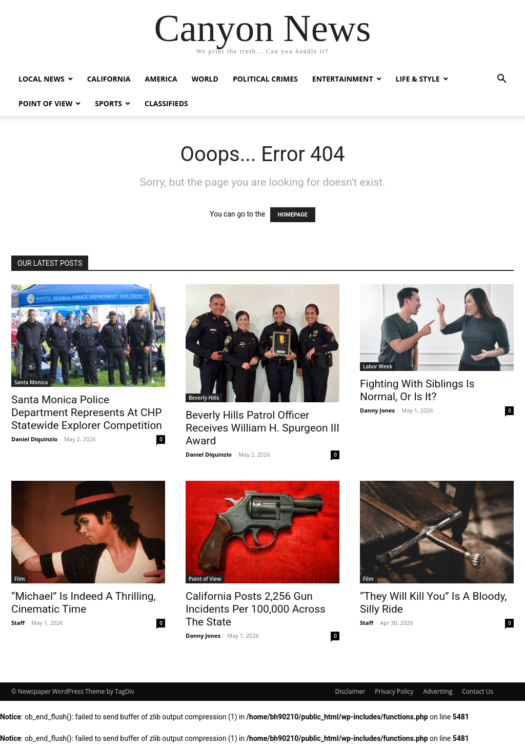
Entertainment (342, 79)
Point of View (45, 103)
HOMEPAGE (293, 214)
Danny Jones (377, 410)
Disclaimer (350, 691)
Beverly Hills (204, 397)
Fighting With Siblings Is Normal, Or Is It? (417, 390)
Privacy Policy (394, 691)
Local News (41, 79)
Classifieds (166, 103)
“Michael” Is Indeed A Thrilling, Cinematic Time (83, 602)
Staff (18, 622)
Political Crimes (265, 79)
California (109, 79)
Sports (108, 103)
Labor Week (377, 366)
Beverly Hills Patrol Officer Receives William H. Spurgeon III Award (262, 428)
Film (19, 578)
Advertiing (437, 691)
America (161, 79)
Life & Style (418, 79)
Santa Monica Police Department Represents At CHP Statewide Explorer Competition (86, 413)
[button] (501, 80)
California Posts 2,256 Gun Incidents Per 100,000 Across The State (256, 609)
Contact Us (477, 691)
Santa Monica (31, 382)
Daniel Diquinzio (34, 439)
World (205, 79)
